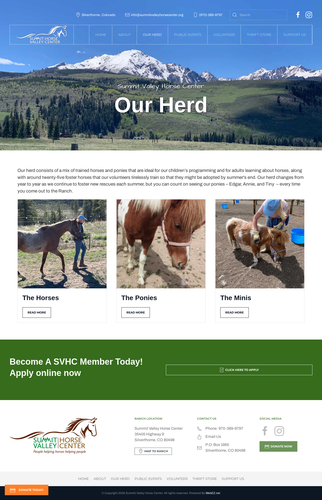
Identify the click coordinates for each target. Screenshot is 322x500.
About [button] (124, 35)
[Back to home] (42, 34)
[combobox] (258, 15)
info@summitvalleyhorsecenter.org (154, 14)
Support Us (233, 479)
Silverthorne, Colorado (95, 14)
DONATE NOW (278, 446)
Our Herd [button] (152, 35)
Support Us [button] (294, 35)
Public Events (148, 479)
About (100, 479)
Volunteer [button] (224, 35)
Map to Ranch (153, 451)
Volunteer (177, 479)
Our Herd (120, 479)
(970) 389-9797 (208, 14)
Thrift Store (259, 35)
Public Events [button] (187, 35)
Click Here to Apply (239, 370)
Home (100, 35)
